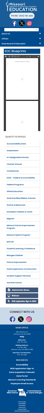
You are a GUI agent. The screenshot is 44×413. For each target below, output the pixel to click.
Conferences (13, 171)
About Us (22, 33)
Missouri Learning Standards (22, 379)
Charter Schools (14, 164)
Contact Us (22, 407)
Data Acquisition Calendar (22, 372)
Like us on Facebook (15, 23)
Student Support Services (19, 276)
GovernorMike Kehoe (12, 392)
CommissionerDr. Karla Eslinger (34, 392)
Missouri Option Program (18, 235)
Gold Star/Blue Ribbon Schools (21, 198)
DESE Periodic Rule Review (22, 411)
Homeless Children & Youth (19, 212)
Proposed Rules (22, 409)
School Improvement (17, 262)
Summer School (14, 282)
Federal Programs (15, 184)
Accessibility (22, 364)
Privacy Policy (22, 402)
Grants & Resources (16, 205)
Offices (22, 38)
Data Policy (22, 405)
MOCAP (10, 241)
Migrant (10, 218)
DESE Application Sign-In (22, 368)
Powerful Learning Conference (21, 248)
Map (22, 336)
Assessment (12, 150)
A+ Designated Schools (18, 157)
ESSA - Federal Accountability (21, 177)
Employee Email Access (22, 383)
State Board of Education (22, 43)
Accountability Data (16, 143)
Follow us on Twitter (23, 23)
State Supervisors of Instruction (22, 269)
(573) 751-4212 (26, 16)
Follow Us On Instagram (30, 23)
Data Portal (22, 376)
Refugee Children (15, 255)
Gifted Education (15, 191)
